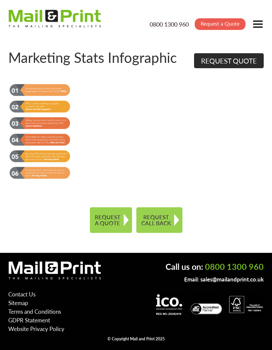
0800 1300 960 (169, 24)
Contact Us (21, 294)
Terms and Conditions (34, 311)
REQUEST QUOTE (229, 61)
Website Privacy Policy (36, 329)
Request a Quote (220, 23)
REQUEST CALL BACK (156, 220)
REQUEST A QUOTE (107, 220)
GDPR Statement (29, 320)
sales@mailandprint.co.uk (232, 279)
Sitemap (18, 303)
